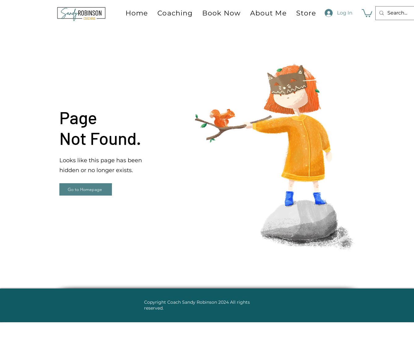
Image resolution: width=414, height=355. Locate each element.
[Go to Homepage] (85, 189)
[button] (367, 12)
